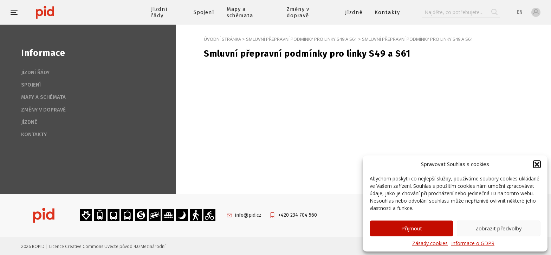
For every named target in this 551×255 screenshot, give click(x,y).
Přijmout (411, 228)
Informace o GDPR (472, 243)
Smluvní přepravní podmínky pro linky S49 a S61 (301, 39)
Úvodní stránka (222, 39)
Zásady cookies (430, 243)
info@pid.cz (248, 215)
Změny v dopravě (298, 12)
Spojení (204, 12)
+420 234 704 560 (297, 215)
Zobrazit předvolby (498, 228)
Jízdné (354, 12)
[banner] (66, 12)
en (520, 12)
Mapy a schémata (240, 12)
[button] (536, 164)
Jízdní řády (159, 12)
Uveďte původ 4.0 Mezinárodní (135, 246)
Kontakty (387, 12)
